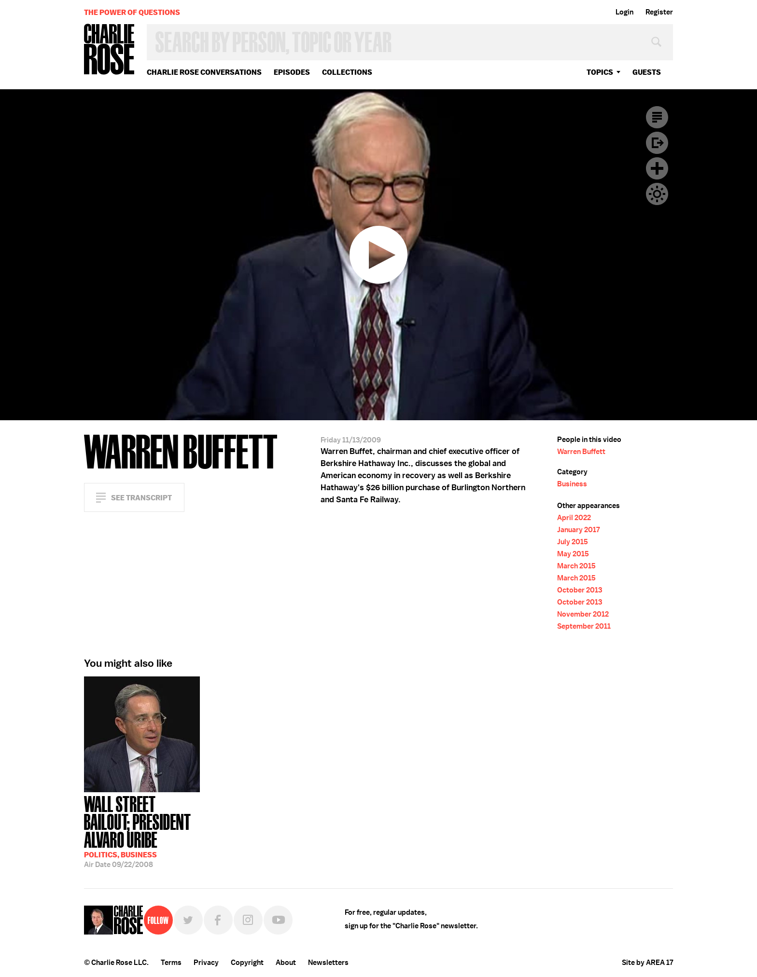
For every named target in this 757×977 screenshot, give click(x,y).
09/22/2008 (142, 830)
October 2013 (579, 590)
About (286, 962)
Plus (657, 168)
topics (600, 72)
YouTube (278, 920)
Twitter (188, 920)
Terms (171, 962)
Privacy (206, 962)
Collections (347, 72)
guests (646, 72)
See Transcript (141, 497)
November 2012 (583, 614)
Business (572, 484)
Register (659, 12)
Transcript (657, 117)
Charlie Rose (109, 50)
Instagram (248, 920)
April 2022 (574, 518)
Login (624, 12)
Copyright (247, 962)
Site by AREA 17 (647, 962)
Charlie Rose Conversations (204, 72)
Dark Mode (657, 194)
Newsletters (328, 962)
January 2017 (578, 530)
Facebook (218, 920)
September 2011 (584, 626)
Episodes (292, 72)
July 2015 (572, 542)
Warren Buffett (581, 451)
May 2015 (573, 554)
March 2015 (576, 566)
